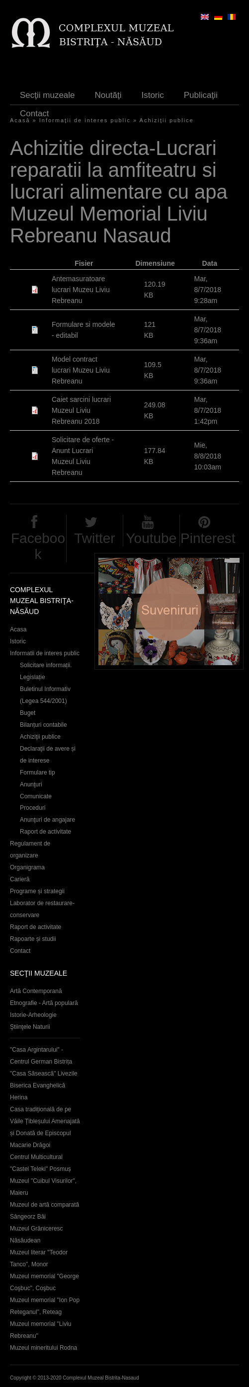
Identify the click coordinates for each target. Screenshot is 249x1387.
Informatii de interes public (45, 653)
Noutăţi (108, 95)
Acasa (18, 629)
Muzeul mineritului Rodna (43, 1347)
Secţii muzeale (47, 95)
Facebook (38, 546)
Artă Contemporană (36, 991)
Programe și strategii (37, 891)
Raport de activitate (45, 831)
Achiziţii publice (167, 120)
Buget (27, 712)
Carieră (19, 879)
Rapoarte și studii (33, 938)
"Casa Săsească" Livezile (44, 1073)
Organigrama (27, 867)
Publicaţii (201, 95)
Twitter (94, 538)
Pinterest (208, 538)
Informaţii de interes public (85, 120)
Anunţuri (31, 784)
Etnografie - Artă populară (44, 1003)
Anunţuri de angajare (47, 819)
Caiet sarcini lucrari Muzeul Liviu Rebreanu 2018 (81, 410)
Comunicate (36, 796)
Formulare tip (37, 772)
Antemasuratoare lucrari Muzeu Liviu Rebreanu (81, 290)
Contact (34, 113)
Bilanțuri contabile (43, 724)
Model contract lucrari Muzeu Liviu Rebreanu (81, 370)
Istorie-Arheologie (33, 1014)
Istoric (152, 95)
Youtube (151, 538)
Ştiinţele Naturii (30, 1026)
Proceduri (32, 807)
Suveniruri (169, 611)
